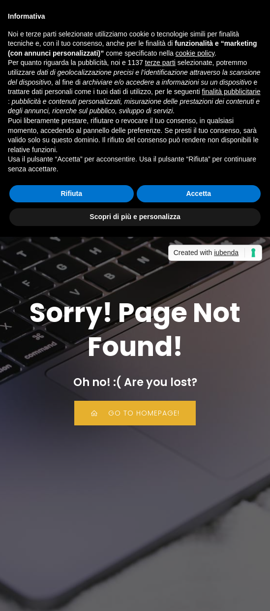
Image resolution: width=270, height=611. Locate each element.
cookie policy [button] (195, 53)
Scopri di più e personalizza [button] (135, 217)
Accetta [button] (198, 193)
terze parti (160, 62)
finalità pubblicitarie (231, 92)
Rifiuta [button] (71, 193)
